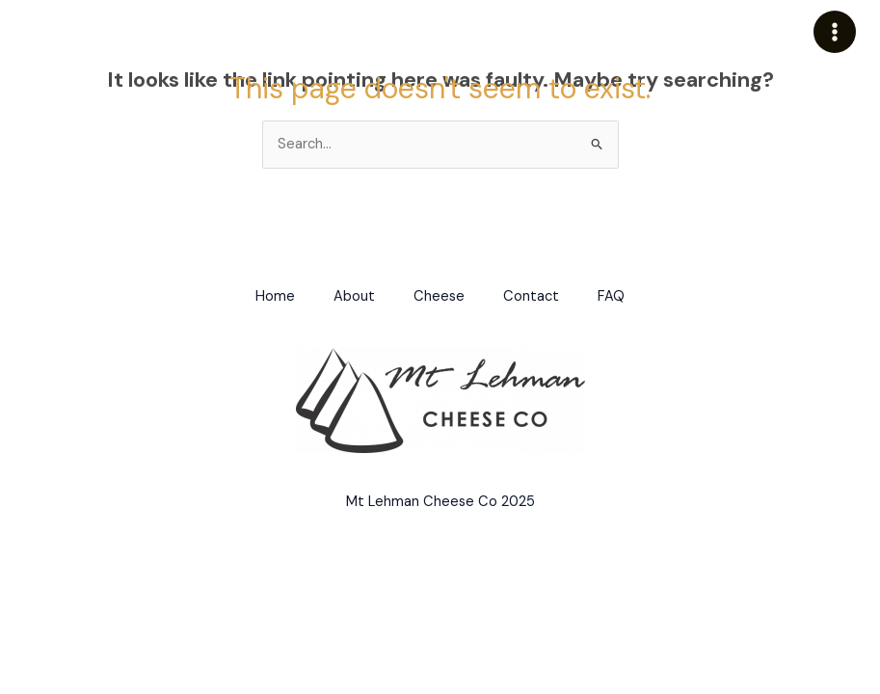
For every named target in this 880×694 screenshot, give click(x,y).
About (354, 296)
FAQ (611, 296)
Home (275, 296)
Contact (531, 296)
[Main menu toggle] (834, 32)
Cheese (439, 296)
